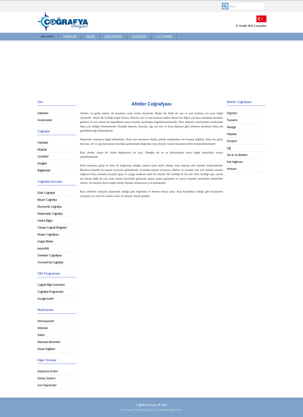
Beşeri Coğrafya (47, 200)
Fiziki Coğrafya (46, 193)
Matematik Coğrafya (49, 213)
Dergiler (42, 163)
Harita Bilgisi (45, 220)
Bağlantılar (43, 170)
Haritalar (69, 36)
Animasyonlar (45, 321)
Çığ (229, 148)
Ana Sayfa (47, 36)
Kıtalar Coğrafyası (48, 234)
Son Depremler (46, 385)
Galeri (90, 36)
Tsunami (232, 120)
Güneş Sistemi (46, 378)
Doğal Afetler (45, 241)
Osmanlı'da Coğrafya (50, 262)
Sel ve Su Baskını (237, 155)
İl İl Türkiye (164, 36)
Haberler (42, 113)
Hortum (232, 169)
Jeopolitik (43, 248)
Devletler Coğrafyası (49, 255)
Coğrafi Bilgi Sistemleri (51, 285)
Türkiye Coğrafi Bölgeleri (52, 227)
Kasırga (231, 127)
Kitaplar (42, 149)
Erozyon (232, 141)
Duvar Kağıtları (46, 349)
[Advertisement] (151, 69)
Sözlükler (139, 36)
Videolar (42, 328)
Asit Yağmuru (235, 162)
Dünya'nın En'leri (47, 371)
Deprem (232, 113)
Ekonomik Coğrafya (49, 206)
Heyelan (232, 134)
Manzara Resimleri (48, 342)
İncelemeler (113, 36)
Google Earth (45, 298)
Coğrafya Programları (50, 292)
